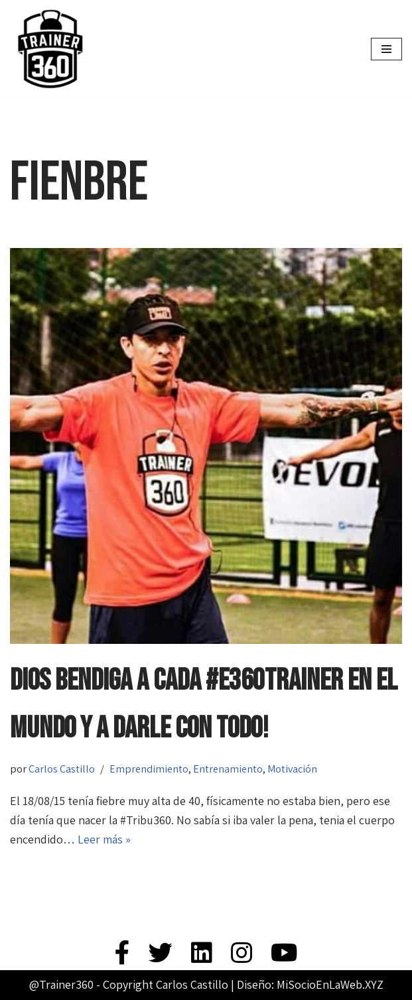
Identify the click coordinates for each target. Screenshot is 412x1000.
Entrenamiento (228, 768)
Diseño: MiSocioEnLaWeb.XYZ (310, 984)
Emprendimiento (148, 768)
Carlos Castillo (62, 768)
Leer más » (104, 839)
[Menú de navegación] (386, 49)
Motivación (292, 768)
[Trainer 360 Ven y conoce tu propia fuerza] (50, 49)
